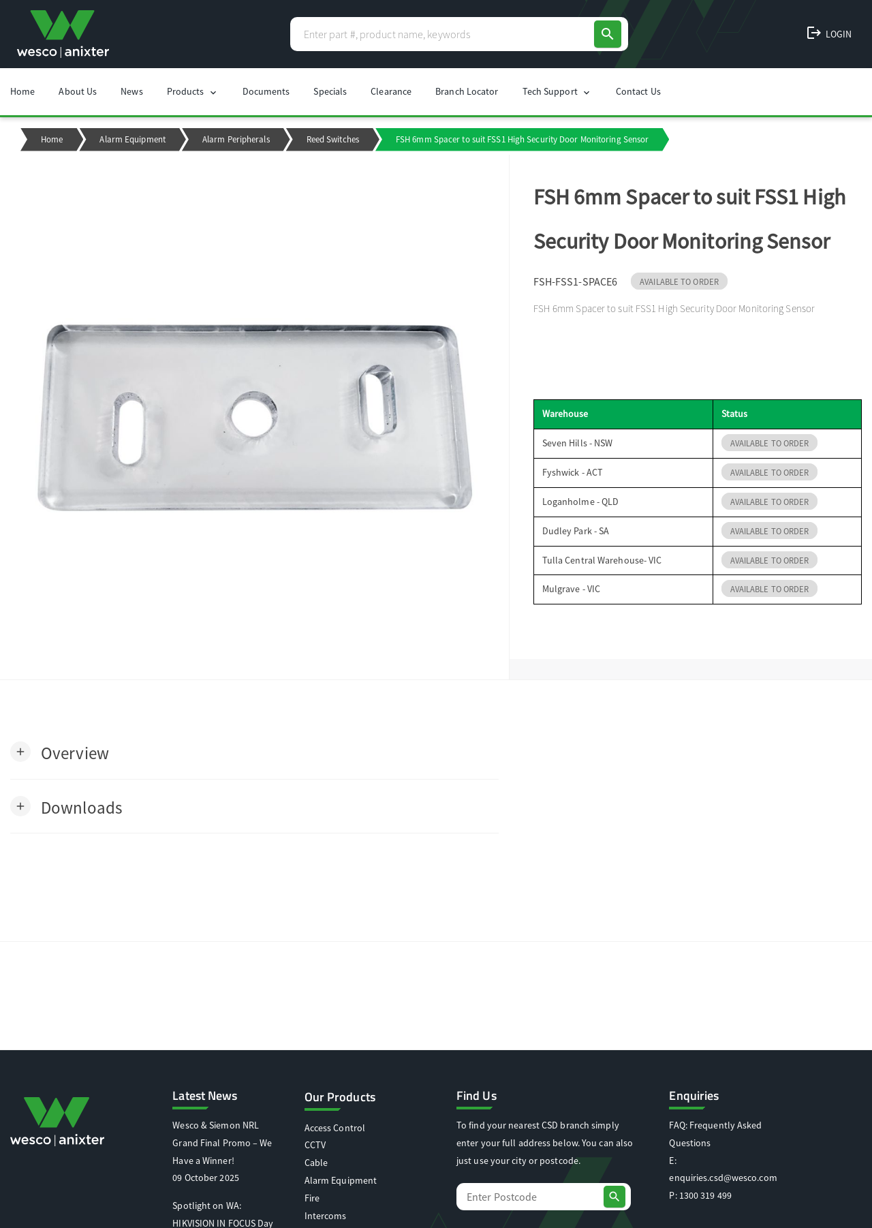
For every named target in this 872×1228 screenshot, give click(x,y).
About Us (78, 91)
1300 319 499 (705, 1195)
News (131, 91)
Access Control (335, 1128)
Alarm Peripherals (236, 139)
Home (22, 91)
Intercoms (326, 1216)
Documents (266, 91)
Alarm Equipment (132, 139)
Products (193, 91)
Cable (316, 1162)
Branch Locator (466, 91)
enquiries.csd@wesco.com (723, 1177)
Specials (330, 91)
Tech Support (557, 91)
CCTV (315, 1145)
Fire (312, 1198)
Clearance (391, 91)
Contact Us (638, 91)
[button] (59, 752)
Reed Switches (333, 139)
